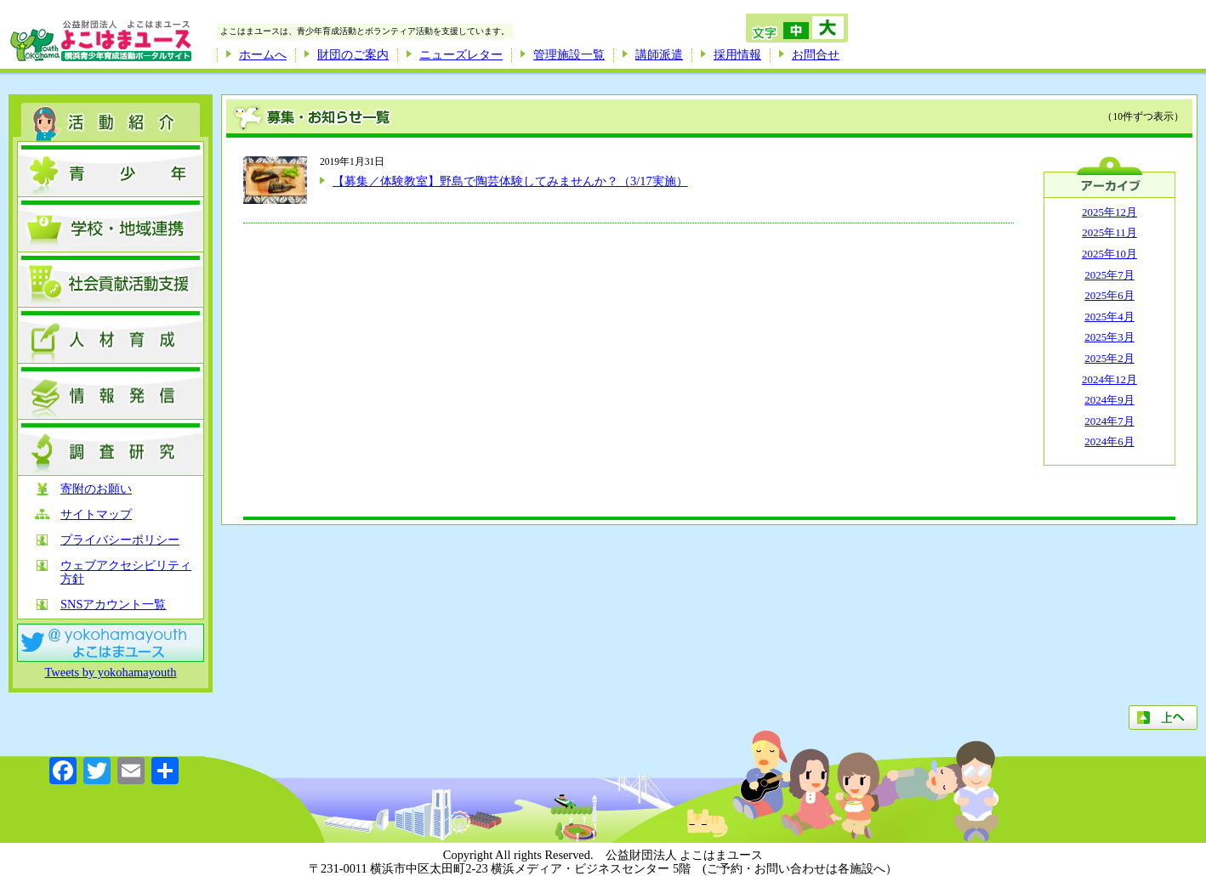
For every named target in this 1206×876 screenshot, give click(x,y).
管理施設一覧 (569, 54)
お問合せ (815, 54)
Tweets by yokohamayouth (111, 672)
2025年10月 (1109, 253)
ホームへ (263, 54)
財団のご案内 (353, 54)
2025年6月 (1109, 295)
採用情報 (737, 54)
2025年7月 (1109, 274)
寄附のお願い (96, 489)
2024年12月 (1109, 379)
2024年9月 (1109, 399)
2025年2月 (1109, 358)
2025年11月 (1109, 232)
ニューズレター (461, 54)
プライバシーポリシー (119, 540)
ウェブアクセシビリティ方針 (125, 572)
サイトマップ (96, 514)
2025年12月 (1109, 212)
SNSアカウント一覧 (113, 604)
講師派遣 (659, 54)
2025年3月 (1109, 337)
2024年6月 (1109, 441)
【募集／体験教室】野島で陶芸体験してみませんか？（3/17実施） (510, 181)
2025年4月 (1109, 316)
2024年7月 (1109, 421)
